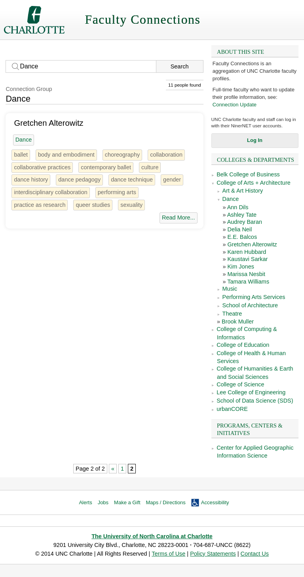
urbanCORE (232, 409)
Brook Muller (238, 321)
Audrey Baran (244, 222)
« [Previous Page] (112, 468)
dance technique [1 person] (132, 179)
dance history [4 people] (31, 179)
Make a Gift (127, 502)
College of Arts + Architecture (254, 183)
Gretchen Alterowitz (252, 244)
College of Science (240, 384)
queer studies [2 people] (93, 205)
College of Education (243, 345)
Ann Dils (238, 207)
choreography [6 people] (122, 154)
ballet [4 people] (21, 154)
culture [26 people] (149, 167)
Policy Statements (213, 554)
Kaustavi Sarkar (247, 259)
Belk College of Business (248, 174)
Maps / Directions (166, 502)
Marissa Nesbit (246, 274)
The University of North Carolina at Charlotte (152, 536)
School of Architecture (250, 305)
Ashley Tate (241, 215)
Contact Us (254, 554)
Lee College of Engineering (251, 392)
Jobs (103, 502)
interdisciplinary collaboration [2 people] (50, 192)
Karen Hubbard (246, 252)
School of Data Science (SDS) (255, 400)
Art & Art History (242, 190)
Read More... (178, 217)
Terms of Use (168, 554)
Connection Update (234, 105)
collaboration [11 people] (166, 154)
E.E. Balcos (242, 237)
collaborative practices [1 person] (42, 167)
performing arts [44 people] (117, 192)
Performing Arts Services (253, 297)
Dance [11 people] (23, 139)
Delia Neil (239, 229)
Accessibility (215, 502)
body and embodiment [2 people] (66, 154)
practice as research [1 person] (39, 205)
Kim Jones (240, 266)
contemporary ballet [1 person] (106, 167)
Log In (254, 140)
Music (230, 289)
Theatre (232, 313)
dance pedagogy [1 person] (79, 179)
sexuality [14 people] (131, 205)
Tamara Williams (248, 281)
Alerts (85, 502)
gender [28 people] (172, 179)
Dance (230, 199)
